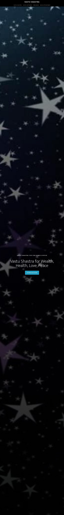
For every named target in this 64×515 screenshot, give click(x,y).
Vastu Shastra (32, 2)
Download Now (32, 273)
